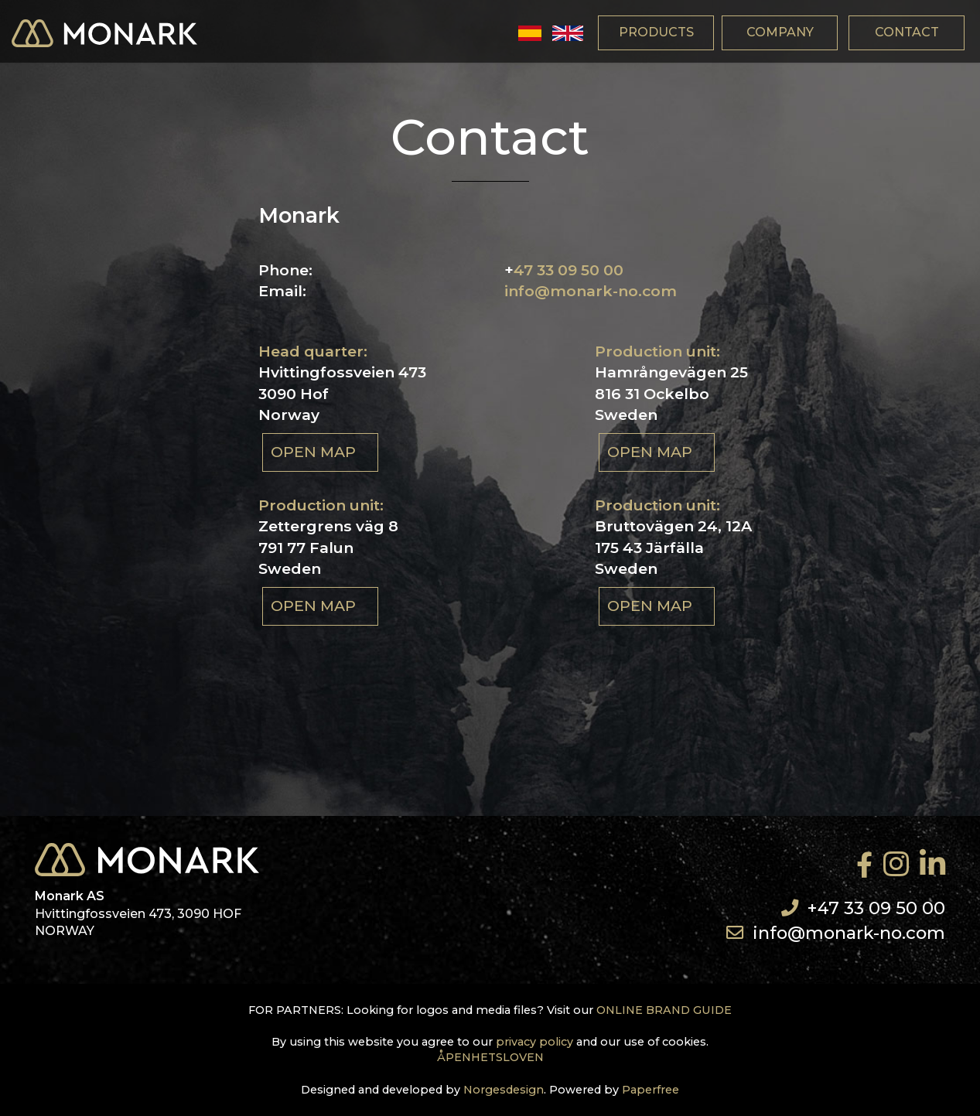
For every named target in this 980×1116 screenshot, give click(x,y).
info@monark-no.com (590, 291)
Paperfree (650, 1090)
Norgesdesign (503, 1090)
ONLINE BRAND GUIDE (664, 1010)
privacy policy (534, 1042)
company (780, 32)
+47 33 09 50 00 (876, 908)
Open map (313, 451)
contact (907, 32)
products (656, 32)
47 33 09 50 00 (568, 270)
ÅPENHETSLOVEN (490, 1057)
